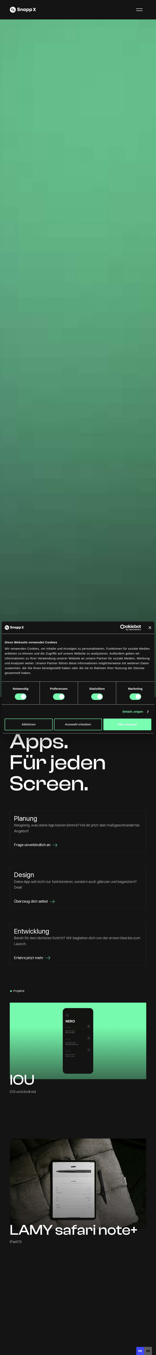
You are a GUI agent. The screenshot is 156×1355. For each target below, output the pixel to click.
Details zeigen (132, 711)
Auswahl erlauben (78, 724)
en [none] (148, 1351)
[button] (139, 10)
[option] (148, 1351)
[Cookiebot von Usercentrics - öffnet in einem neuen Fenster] (123, 628)
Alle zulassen (127, 724)
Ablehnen (29, 724)
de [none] (140, 1351)
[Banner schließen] (149, 627)
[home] (23, 10)
